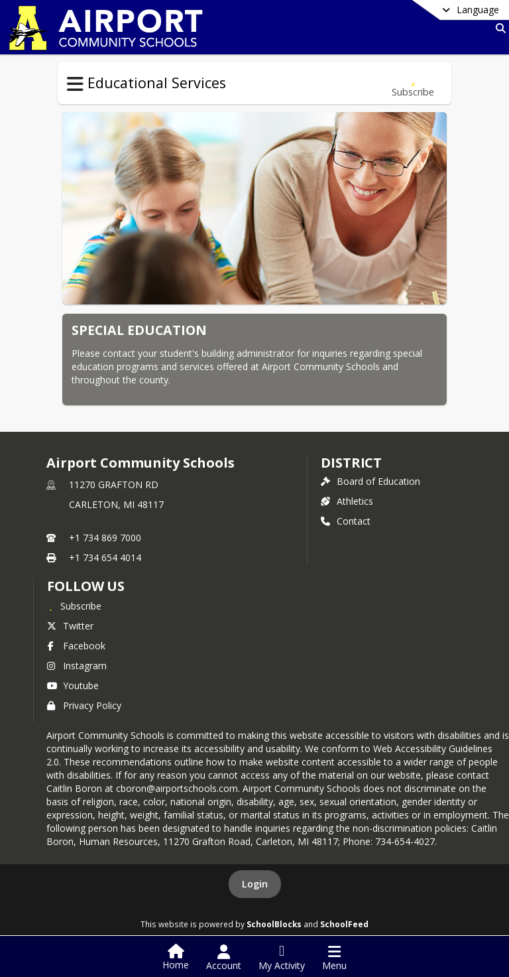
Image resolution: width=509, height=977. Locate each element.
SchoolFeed (344, 924)
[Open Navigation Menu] (334, 958)
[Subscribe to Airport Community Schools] (74, 605)
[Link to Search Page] (498, 28)
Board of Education (370, 481)
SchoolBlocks (274, 924)
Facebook (76, 645)
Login (255, 884)
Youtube (73, 685)
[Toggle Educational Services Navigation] (75, 84)
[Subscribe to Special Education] (413, 83)
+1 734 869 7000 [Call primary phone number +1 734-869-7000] (105, 537)
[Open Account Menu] (223, 958)
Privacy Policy (84, 705)
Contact (345, 521)
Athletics (347, 501)
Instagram (77, 665)
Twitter (70, 625)
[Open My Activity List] (281, 958)
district (351, 463)
